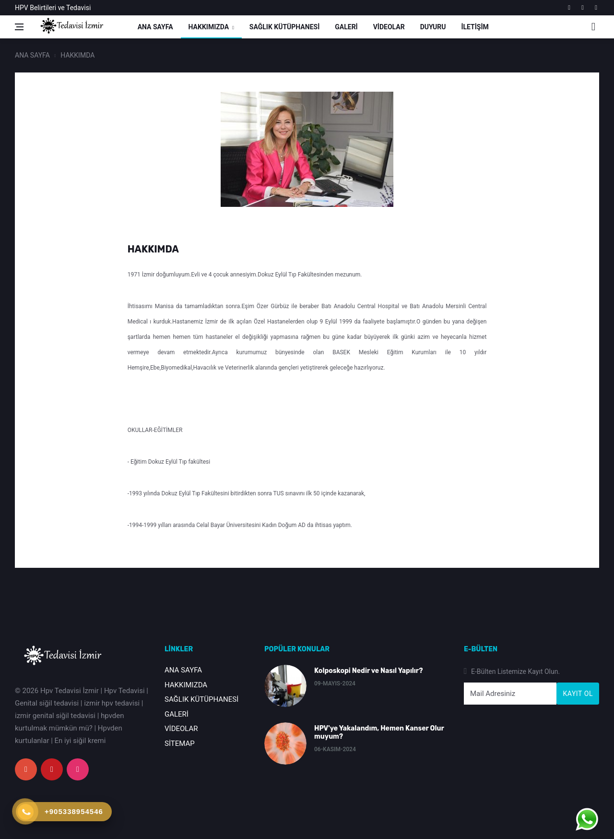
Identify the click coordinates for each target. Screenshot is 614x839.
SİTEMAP (180, 743)
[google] (569, 7)
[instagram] (596, 7)
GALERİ (346, 27)
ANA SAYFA (155, 27)
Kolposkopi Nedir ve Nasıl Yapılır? (368, 671)
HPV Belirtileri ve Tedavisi (53, 8)
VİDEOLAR (389, 27)
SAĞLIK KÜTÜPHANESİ (284, 27)
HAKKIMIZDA (209, 27)
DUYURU (433, 27)
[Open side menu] (19, 27)
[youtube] (582, 7)
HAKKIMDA (77, 55)
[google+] (26, 769)
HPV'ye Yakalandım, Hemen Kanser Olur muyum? (379, 732)
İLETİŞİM (474, 27)
